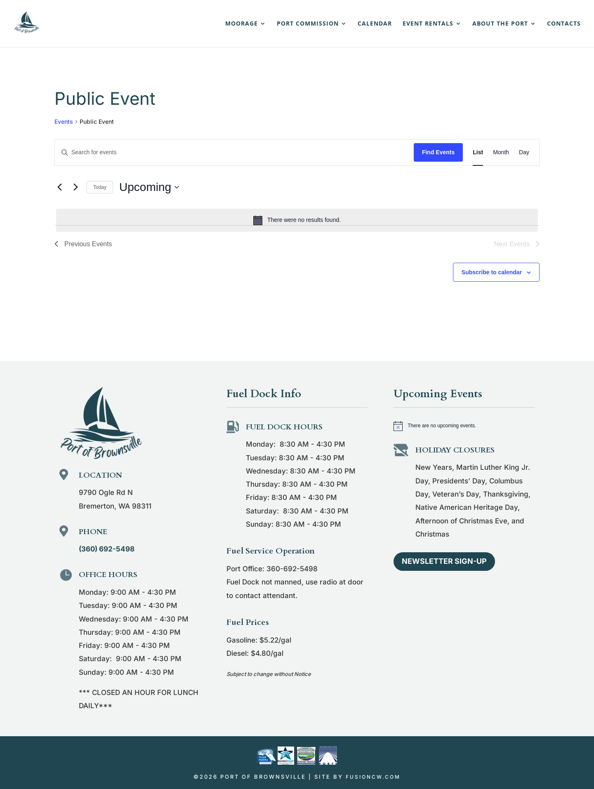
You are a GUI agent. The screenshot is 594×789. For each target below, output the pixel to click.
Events (63, 121)
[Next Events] (75, 187)
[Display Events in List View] (478, 152)
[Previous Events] (59, 187)
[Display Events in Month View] (501, 152)
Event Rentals (428, 24)
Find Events (438, 152)
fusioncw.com (373, 777)
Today (99, 187)
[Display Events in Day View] (524, 152)
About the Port (500, 24)
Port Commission (308, 24)
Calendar (375, 24)
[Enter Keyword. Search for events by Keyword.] (234, 152)
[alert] (297, 220)
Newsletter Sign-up (444, 561)
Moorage (241, 24)
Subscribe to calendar (492, 272)
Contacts (564, 24)
